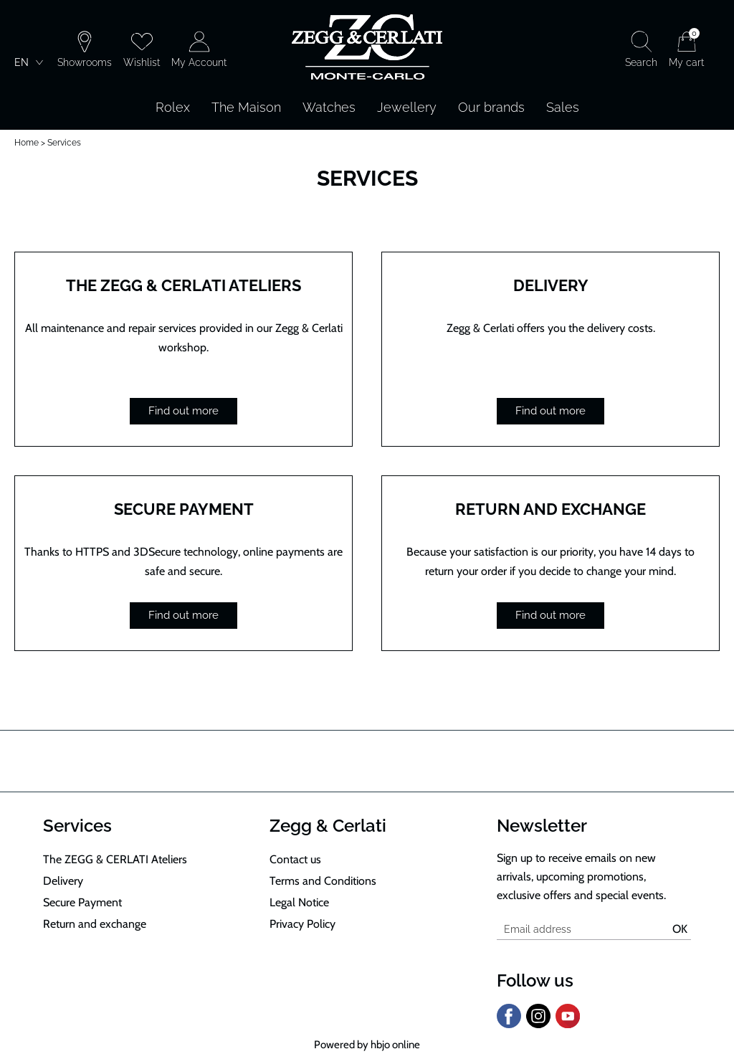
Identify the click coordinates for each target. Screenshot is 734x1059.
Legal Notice (299, 902)
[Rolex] (717, 48)
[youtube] (568, 1025)
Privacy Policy (302, 924)
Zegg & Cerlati (328, 825)
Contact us (295, 859)
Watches (329, 107)
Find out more (183, 410)
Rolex (173, 107)
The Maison (246, 107)
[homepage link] (367, 48)
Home (26, 143)
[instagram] (538, 1025)
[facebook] (509, 1025)
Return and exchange (550, 509)
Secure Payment (184, 509)
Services (77, 825)
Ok (679, 929)
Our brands (491, 107)
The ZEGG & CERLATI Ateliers (183, 285)
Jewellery (407, 107)
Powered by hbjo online (367, 1044)
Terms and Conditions (323, 881)
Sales (562, 107)
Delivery (550, 285)
